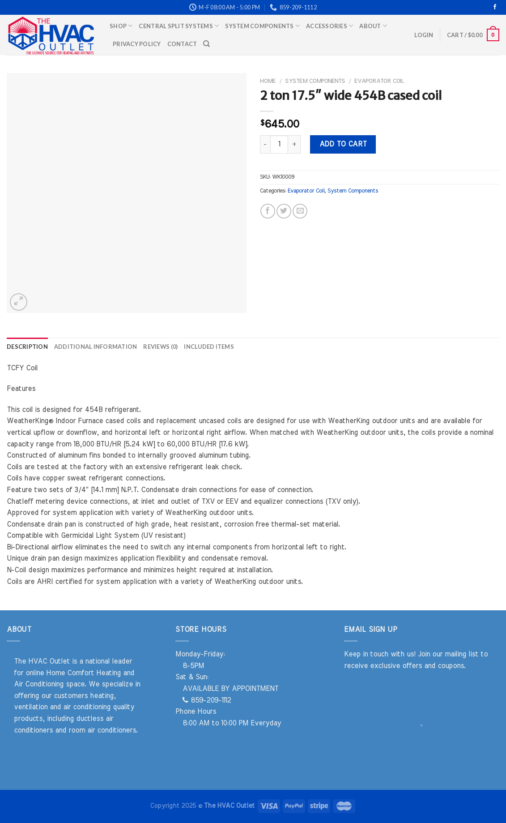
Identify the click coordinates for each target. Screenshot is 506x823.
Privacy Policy (137, 43)
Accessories (329, 25)
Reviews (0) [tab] (160, 346)
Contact (182, 43)
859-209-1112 (207, 700)
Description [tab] (27, 346)
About (373, 25)
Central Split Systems (179, 25)
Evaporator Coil (379, 81)
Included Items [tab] (209, 346)
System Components (262, 25)
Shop (121, 25)
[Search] (206, 43)
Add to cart (343, 144)
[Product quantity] (279, 144)
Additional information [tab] (95, 346)
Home (268, 81)
